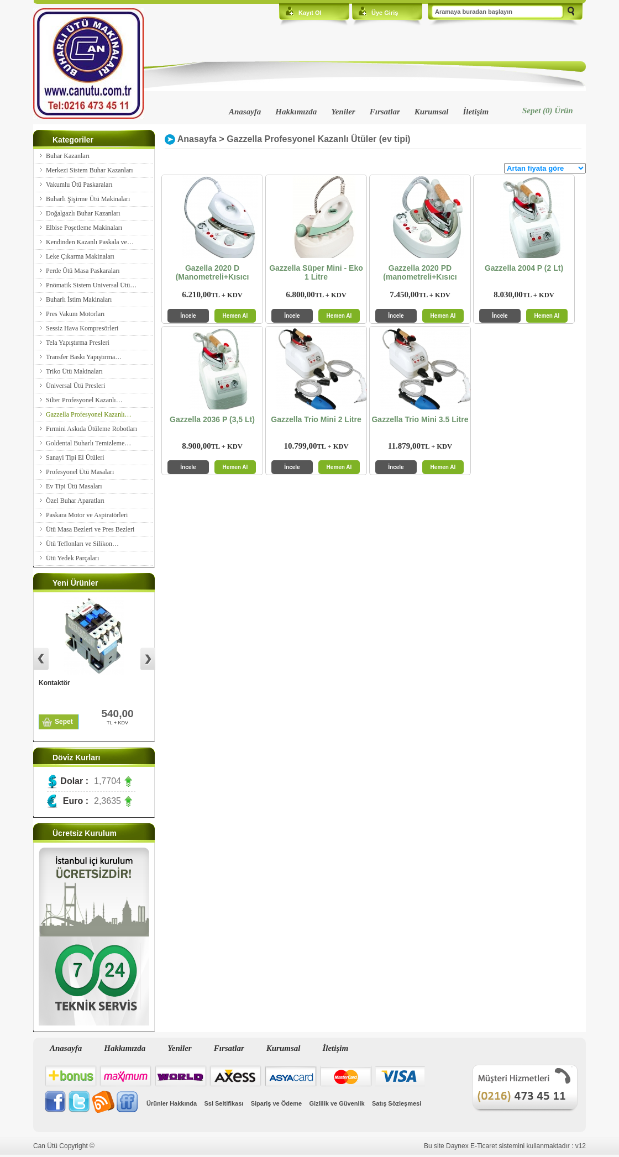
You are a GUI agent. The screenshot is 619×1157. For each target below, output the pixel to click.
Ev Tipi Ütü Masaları (74, 486)
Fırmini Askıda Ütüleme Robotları (91, 429)
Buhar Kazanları (68, 156)
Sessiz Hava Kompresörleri (82, 328)
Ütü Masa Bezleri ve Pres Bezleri (90, 529)
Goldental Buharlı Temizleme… (88, 443)
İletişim (476, 111)
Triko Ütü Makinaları (74, 371)
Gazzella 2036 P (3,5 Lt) (212, 419)
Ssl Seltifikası (223, 1103)
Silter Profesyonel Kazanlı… (84, 400)
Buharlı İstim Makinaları (79, 299)
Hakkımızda (296, 111)
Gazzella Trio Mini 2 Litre (316, 419)
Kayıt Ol (310, 12)
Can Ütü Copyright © (64, 1146)
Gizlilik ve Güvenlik (336, 1103)
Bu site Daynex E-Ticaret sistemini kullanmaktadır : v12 (505, 1146)
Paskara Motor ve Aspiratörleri (87, 515)
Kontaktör (54, 683)
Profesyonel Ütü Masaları (80, 472)
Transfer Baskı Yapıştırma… (84, 357)
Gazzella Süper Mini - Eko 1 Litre (316, 272)
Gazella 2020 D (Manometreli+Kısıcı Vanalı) (212, 275)
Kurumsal (432, 111)
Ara (570, 12)
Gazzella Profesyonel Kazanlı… (89, 414)
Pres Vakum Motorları (75, 314)
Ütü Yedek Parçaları (72, 558)
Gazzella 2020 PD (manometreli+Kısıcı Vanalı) (420, 275)
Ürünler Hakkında (171, 1103)
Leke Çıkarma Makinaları (80, 256)
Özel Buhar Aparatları (75, 500)
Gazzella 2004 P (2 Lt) (524, 268)
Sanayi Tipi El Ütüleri (75, 457)
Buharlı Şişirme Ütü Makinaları (88, 199)
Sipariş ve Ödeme (276, 1103)
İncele (188, 316)
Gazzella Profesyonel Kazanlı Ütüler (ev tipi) (319, 139)
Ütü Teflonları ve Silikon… (82, 544)
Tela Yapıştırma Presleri (77, 342)
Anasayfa (245, 111)
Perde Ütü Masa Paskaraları (83, 271)
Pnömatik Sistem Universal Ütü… (91, 285)
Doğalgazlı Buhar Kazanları (83, 213)
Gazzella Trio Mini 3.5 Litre (419, 419)
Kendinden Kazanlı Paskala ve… (90, 242)
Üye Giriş (384, 12)
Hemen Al (235, 316)
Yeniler (343, 111)
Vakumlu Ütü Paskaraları (79, 184)
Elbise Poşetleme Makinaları (84, 228)
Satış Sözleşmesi (396, 1103)
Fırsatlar (385, 111)
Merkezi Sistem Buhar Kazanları (89, 170)
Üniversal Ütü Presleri (75, 386)
